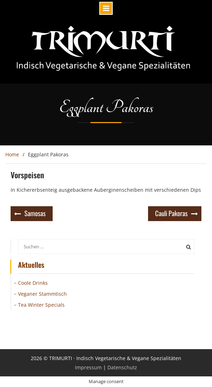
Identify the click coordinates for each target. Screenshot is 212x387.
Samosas (35, 213)
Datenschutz (122, 367)
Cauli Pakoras (171, 213)
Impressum (88, 367)
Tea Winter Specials (41, 304)
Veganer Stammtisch (42, 293)
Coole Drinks (33, 282)
